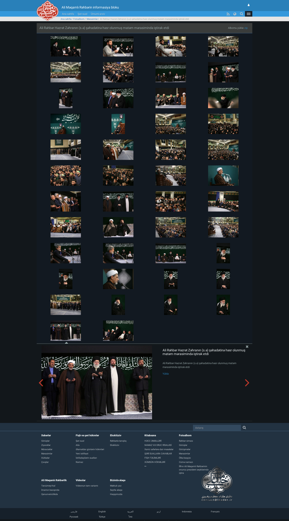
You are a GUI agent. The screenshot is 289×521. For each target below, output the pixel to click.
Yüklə (166, 373)
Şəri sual (82, 13)
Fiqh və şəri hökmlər (87, 435)
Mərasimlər (92, 19)
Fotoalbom (78, 19)
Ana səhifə (68, 13)
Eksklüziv (115, 435)
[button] (248, 14)
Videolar (81, 480)
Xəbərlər (46, 435)
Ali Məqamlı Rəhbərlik (54, 480)
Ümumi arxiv (98, 13)
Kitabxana (150, 435)
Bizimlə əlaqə (117, 480)
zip (246, 27)
